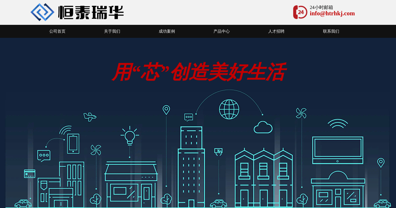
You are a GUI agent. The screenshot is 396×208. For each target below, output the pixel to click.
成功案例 (167, 31)
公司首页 (57, 31)
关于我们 (112, 31)
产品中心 (221, 31)
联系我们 (331, 31)
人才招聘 (276, 31)
